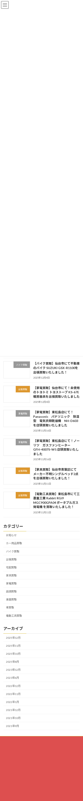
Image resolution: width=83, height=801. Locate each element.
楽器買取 (11, 599)
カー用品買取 (14, 543)
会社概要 (8, 756)
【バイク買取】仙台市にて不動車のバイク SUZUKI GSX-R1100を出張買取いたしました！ (56, 367)
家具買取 (11, 575)
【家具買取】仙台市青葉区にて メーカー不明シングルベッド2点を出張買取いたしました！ (56, 474)
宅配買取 (11, 567)
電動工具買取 (14, 615)
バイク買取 (12, 551)
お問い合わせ (11, 748)
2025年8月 (12, 661)
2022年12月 (13, 685)
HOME (7, 740)
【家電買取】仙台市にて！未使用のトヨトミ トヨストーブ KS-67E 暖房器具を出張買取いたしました (56, 392)
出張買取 (11, 559)
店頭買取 (11, 591)
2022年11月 (13, 693)
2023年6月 (12, 677)
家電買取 (11, 583)
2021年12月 (13, 709)
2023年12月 (13, 669)
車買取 (10, 607)
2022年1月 (12, 701)
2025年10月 (13, 653)
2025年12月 (13, 637)
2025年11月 (13, 645)
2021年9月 (12, 726)
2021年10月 (13, 718)
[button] (24, 794)
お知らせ (11, 535)
